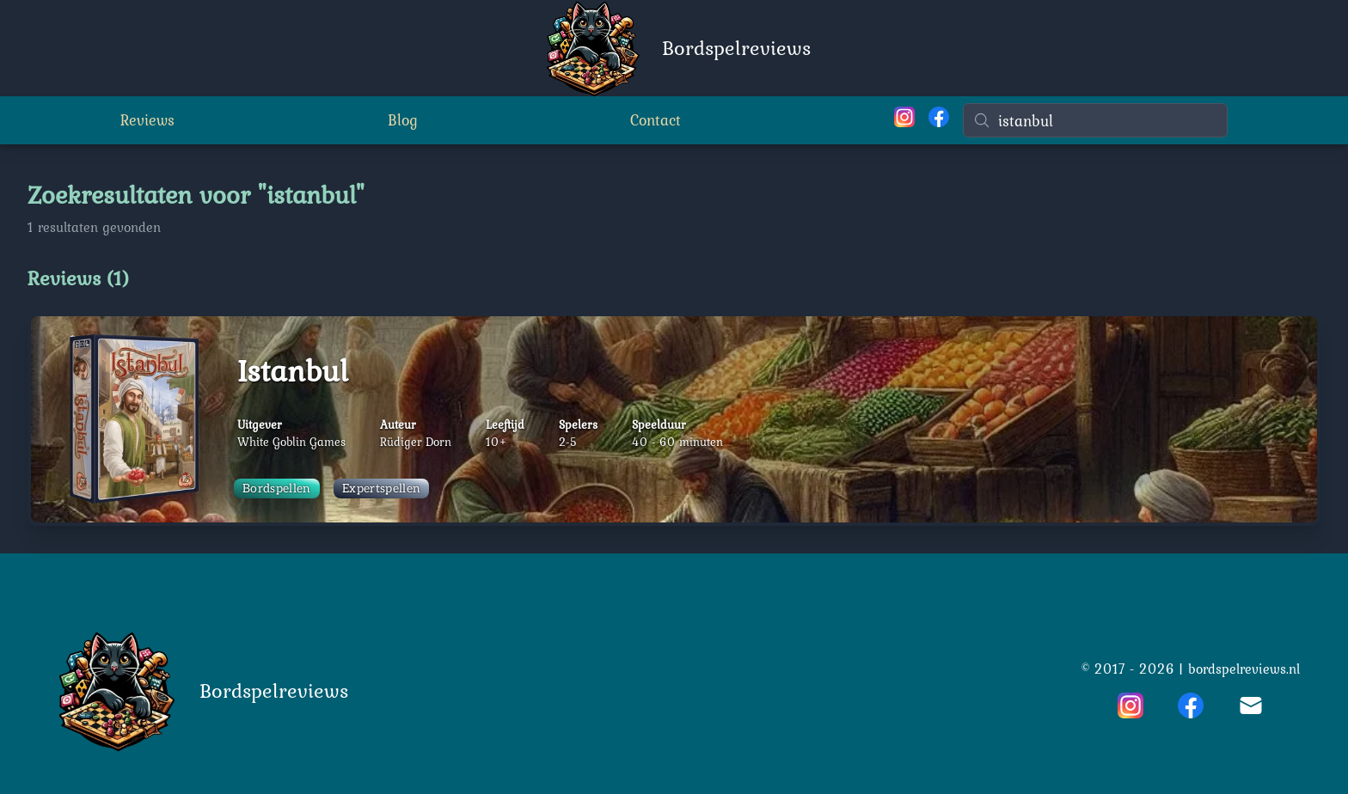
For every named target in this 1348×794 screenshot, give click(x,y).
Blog (403, 119)
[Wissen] (1217, 120)
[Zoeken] (1095, 120)
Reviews (147, 119)
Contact (655, 119)
